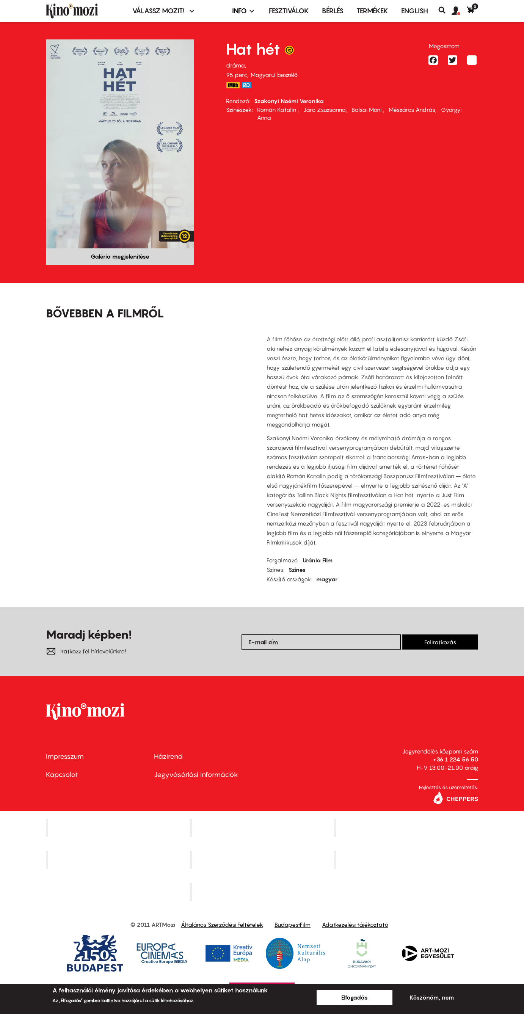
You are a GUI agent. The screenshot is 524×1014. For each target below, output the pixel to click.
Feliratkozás (440, 642)
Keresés (445, 10)
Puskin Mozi (118, 859)
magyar (326, 579)
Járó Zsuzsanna (324, 109)
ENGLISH (414, 11)
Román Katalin (277, 109)
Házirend (168, 756)
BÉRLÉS (333, 11)
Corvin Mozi (118, 827)
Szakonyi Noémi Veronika (289, 100)
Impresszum (65, 756)
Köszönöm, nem (431, 997)
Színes (297, 569)
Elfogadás (354, 997)
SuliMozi (262, 859)
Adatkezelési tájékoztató (355, 924)
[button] (459, 11)
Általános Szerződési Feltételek (222, 924)
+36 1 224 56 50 (455, 759)
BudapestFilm (293, 924)
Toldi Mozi (263, 892)
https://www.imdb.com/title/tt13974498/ (233, 85)
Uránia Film (318, 560)
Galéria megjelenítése (120, 256)
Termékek (372, 11)
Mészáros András (412, 109)
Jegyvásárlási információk (196, 775)
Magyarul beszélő (274, 74)
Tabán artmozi (407, 859)
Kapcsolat (62, 775)
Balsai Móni (367, 109)
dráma (235, 65)
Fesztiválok (289, 11)
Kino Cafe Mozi (262, 827)
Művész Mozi (407, 827)
